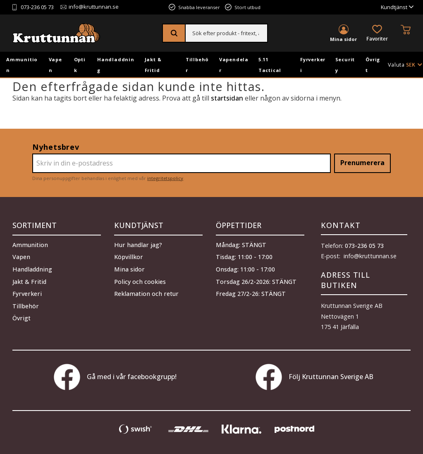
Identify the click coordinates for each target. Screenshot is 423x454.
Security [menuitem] (345, 64)
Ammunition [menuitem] (22, 64)
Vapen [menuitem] (55, 64)
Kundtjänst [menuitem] (394, 7)
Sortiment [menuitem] (34, 225)
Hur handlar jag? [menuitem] (138, 244)
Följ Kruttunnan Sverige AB (314, 377)
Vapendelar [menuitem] (234, 64)
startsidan (227, 98)
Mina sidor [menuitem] (343, 39)
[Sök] (174, 33)
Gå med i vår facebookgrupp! (115, 377)
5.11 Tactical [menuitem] (269, 64)
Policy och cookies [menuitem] (140, 281)
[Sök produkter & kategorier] (226, 33)
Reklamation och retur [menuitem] (146, 293)
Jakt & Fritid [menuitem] (153, 64)
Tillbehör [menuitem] (197, 64)
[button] (377, 34)
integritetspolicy (165, 178)
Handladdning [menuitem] (115, 64)
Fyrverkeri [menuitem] (312, 64)
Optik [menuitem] (80, 64)
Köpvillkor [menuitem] (128, 256)
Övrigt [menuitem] (373, 64)
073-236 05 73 (37, 7)
